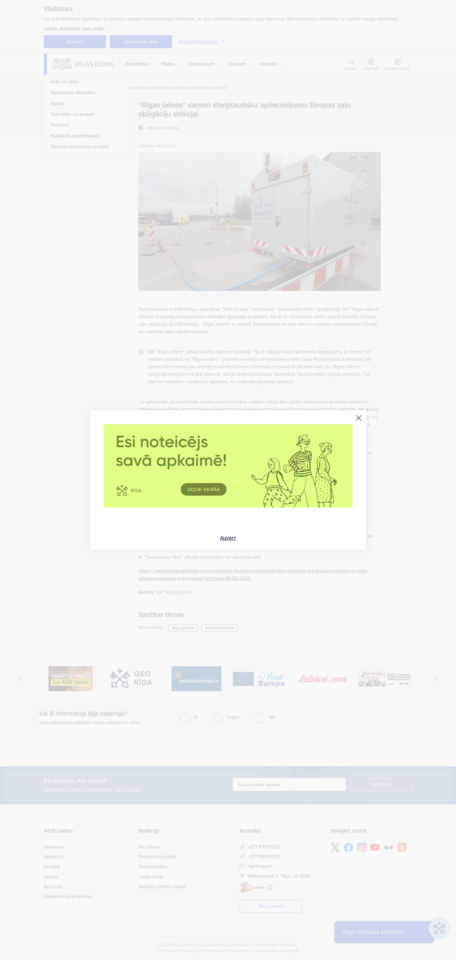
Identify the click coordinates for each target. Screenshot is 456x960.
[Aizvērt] (359, 418)
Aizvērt (228, 538)
